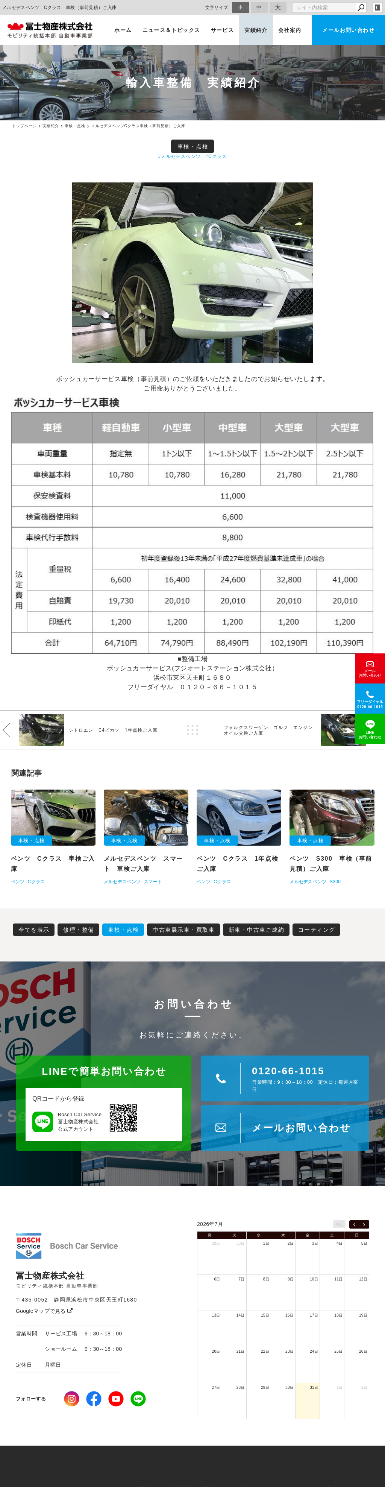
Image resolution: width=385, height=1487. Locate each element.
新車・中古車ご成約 (257, 930)
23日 (289, 1351)
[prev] (354, 1224)
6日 (217, 1279)
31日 (314, 1387)
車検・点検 (193, 146)
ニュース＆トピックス (171, 30)
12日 (363, 1279)
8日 (266, 1279)
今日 (339, 1224)
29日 (216, 1243)
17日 (314, 1315)
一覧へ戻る (192, 730)
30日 (240, 1243)
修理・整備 (78, 930)
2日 (291, 1243)
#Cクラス (216, 156)
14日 (240, 1315)
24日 (314, 1351)
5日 (364, 1243)
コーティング (316, 930)
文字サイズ (217, 7)
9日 (291, 1279)
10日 (314, 1279)
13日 (216, 1315)
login (377, 7)
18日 (338, 1315)
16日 (289, 1315)
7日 (242, 1279)
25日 (338, 1351)
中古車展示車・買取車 (184, 930)
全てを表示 (34, 930)
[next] (364, 1224)
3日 (315, 1243)
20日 (216, 1351)
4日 (339, 1243)
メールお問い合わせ (348, 30)
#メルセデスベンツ (179, 156)
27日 (216, 1387)
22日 (265, 1351)
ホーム (123, 30)
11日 (338, 1279)
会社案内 (290, 30)
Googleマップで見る (44, 1311)
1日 (266, 1243)
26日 (363, 1351)
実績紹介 (256, 30)
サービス (222, 30)
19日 (363, 1315)
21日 (240, 1351)
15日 (265, 1315)
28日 (240, 1387)
